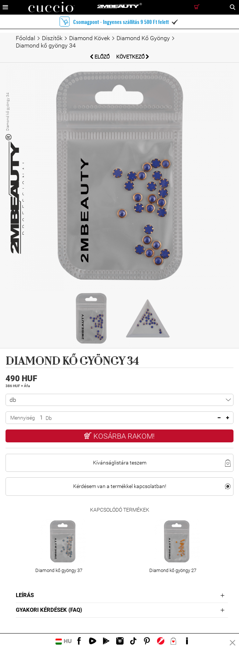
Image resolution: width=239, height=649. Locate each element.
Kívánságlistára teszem (119, 463)
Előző (100, 57)
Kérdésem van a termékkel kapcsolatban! (119, 486)
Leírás (25, 595)
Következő (132, 57)
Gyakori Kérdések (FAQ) (49, 610)
